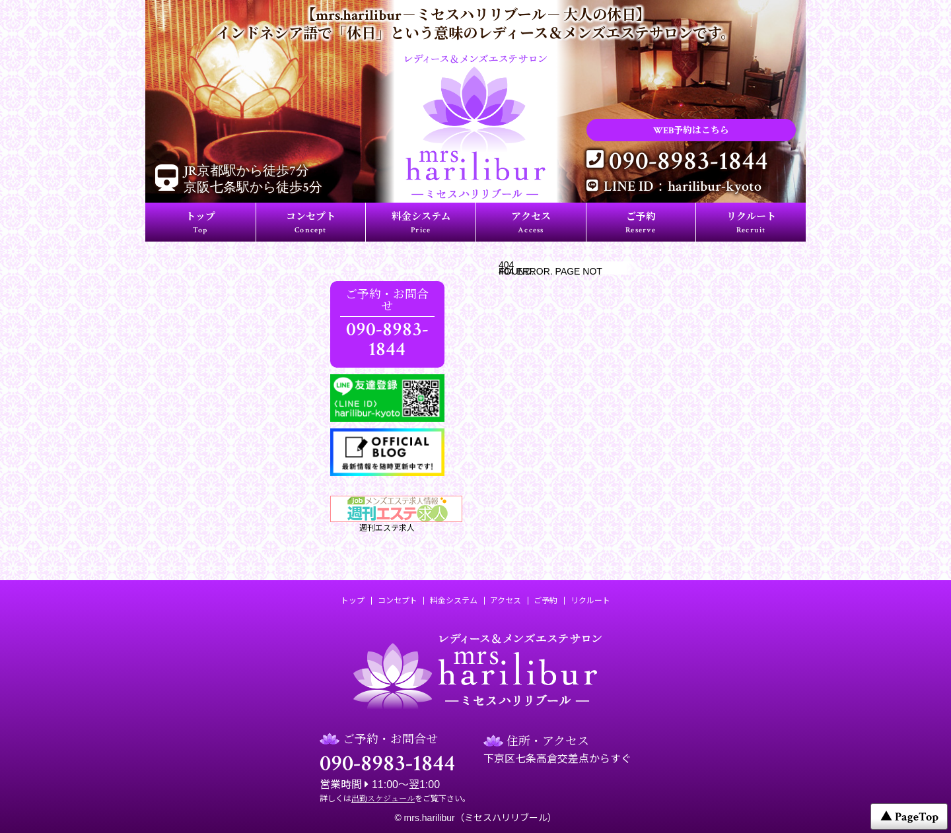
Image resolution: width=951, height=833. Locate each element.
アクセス (531, 224)
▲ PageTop (909, 816)
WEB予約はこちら (691, 131)
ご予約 (640, 224)
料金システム (421, 224)
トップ (200, 224)
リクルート (751, 224)
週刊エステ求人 (387, 514)
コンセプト (310, 224)
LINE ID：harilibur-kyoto (682, 186)
